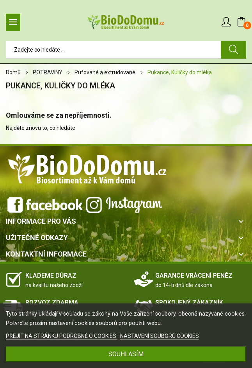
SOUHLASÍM (126, 354)
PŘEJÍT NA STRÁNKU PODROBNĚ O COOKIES (61, 336)
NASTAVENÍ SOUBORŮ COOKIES (159, 336)
